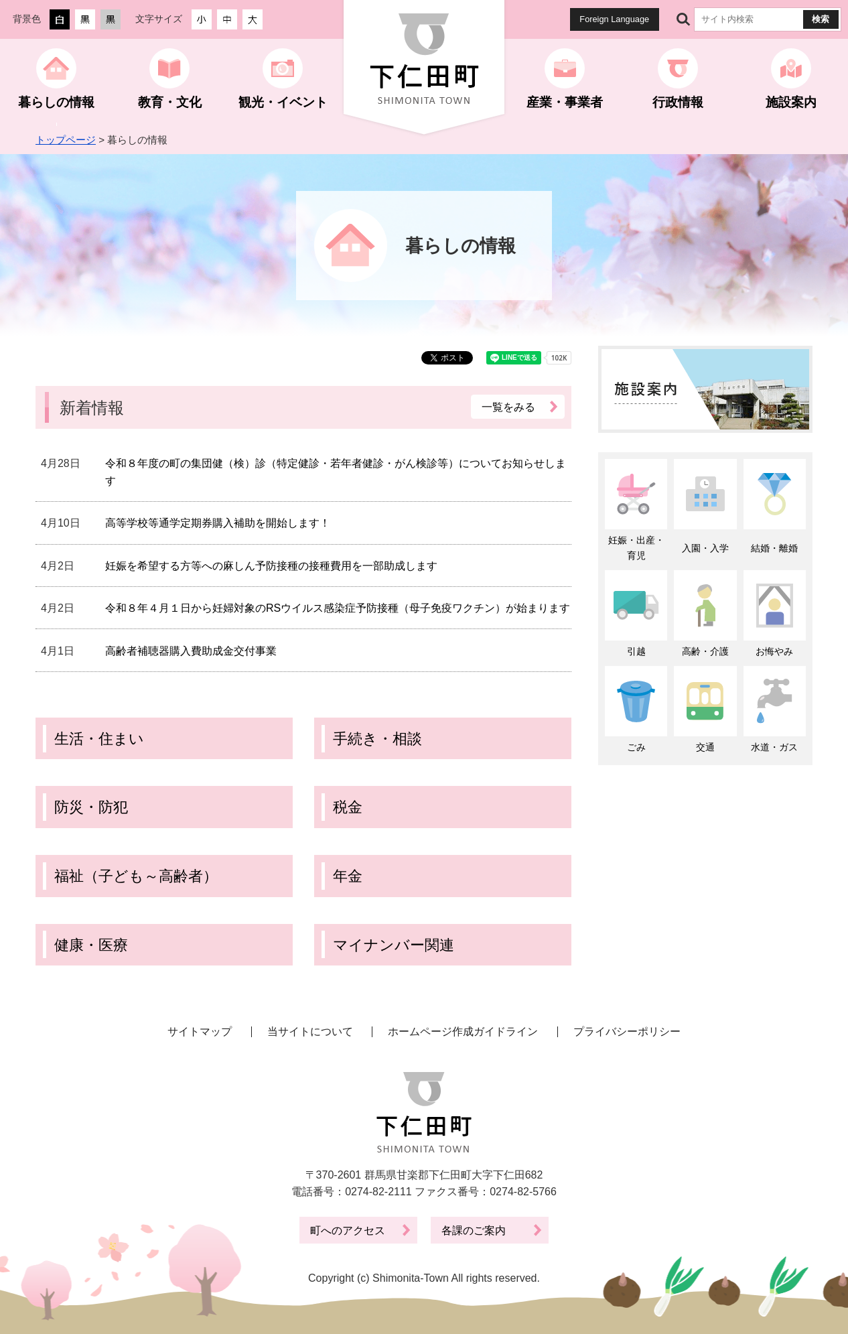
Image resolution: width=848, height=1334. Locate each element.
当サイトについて (310, 1031)
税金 (347, 807)
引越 (636, 651)
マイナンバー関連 (393, 945)
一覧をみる (509, 406)
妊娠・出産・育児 (636, 548)
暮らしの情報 (56, 102)
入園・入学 (705, 548)
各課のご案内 (473, 1230)
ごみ (636, 747)
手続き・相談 (377, 738)
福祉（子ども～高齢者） (136, 876)
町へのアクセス (347, 1230)
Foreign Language (614, 19)
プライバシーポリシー (627, 1031)
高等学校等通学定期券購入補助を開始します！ (217, 523)
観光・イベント (283, 102)
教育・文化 (170, 102)
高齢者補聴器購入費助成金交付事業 (191, 651)
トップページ (66, 139)
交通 (705, 747)
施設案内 (791, 102)
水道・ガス (774, 747)
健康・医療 (91, 945)
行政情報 (677, 102)
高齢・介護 (705, 651)
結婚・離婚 (774, 548)
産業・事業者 (564, 102)
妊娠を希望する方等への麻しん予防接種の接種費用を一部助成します (271, 566)
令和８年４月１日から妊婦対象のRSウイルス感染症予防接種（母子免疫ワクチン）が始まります (337, 608)
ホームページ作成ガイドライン (463, 1031)
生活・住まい (99, 738)
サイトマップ (199, 1031)
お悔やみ (774, 651)
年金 (347, 876)
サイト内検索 (683, 19)
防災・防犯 (91, 807)
